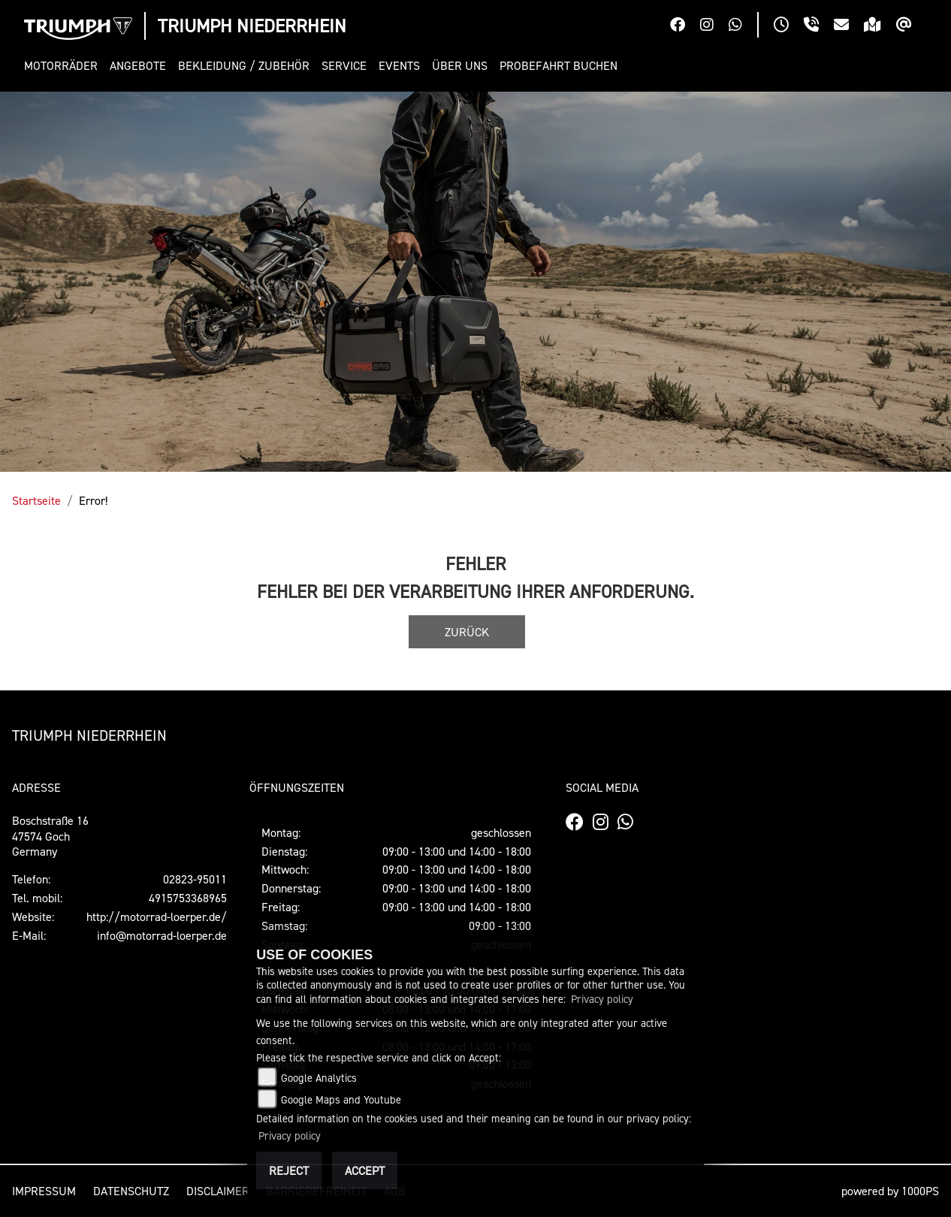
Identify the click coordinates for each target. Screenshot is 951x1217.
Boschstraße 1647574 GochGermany (50, 836)
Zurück (467, 631)
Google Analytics (319, 1077)
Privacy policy (602, 998)
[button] (64, 66)
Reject (289, 1170)
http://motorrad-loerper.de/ (156, 916)
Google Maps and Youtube (341, 1099)
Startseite (36, 500)
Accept (365, 1170)
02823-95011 (195, 878)
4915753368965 (188, 897)
